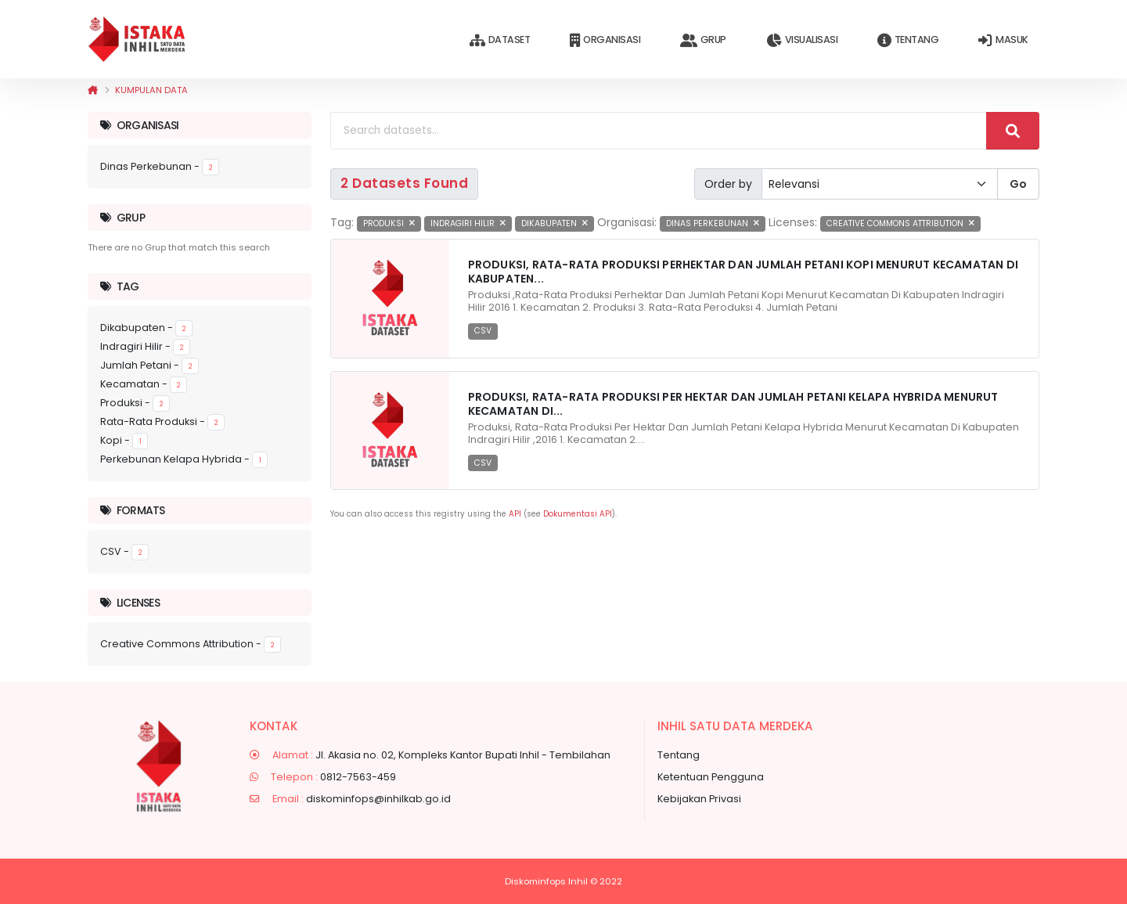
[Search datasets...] (658, 130)
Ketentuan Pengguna (710, 776)
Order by (728, 184)
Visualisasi (801, 40)
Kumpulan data (151, 90)
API (515, 514)
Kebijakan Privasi (699, 798)
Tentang (907, 40)
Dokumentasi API (577, 514)
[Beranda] (93, 90)
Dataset (500, 40)
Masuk (1003, 40)
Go (1018, 184)
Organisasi (605, 40)
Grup (703, 40)
